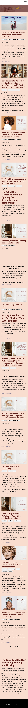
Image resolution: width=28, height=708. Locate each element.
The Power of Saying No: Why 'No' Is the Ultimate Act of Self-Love (13, 34)
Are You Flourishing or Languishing (10, 467)
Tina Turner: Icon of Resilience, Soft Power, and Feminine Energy (12, 564)
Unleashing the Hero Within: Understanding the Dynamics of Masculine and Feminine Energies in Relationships (13, 362)
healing (14, 471)
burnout (9, 39)
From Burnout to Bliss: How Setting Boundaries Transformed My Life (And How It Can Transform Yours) (13, 84)
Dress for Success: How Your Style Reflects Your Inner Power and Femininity (13, 135)
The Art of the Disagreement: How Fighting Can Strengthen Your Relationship (13, 181)
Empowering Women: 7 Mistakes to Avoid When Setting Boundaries (11, 516)
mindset (22, 39)
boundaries (4, 39)
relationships (19, 186)
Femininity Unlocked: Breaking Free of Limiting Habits (13, 242)
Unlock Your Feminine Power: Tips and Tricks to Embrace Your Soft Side (13, 615)
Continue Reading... (6, 61)
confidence (4, 139)
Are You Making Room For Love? (11, 306)
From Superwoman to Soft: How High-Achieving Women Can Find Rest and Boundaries (13, 415)
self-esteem (18, 139)
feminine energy (16, 39)
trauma (10, 571)
